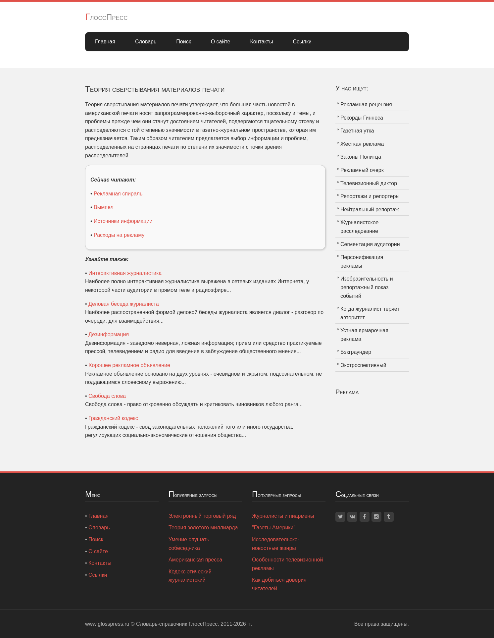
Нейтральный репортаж (369, 209)
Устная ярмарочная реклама (364, 335)
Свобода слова (107, 396)
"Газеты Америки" (273, 527)
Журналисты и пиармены (283, 516)
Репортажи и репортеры (370, 196)
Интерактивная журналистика (125, 273)
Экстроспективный (363, 365)
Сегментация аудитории (370, 244)
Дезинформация (108, 334)
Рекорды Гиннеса (361, 118)
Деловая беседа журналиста (123, 304)
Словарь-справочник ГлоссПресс (177, 624)
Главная (105, 41)
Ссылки (302, 41)
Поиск (183, 41)
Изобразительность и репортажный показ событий (366, 287)
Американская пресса (195, 559)
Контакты (261, 41)
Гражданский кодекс (113, 418)
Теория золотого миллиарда (203, 527)
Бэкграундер (355, 352)
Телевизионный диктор (368, 183)
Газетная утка (357, 130)
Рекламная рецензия (366, 104)
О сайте (220, 41)
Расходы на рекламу (119, 235)
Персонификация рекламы (361, 261)
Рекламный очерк (362, 170)
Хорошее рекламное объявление (129, 365)
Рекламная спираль (118, 193)
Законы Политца (360, 157)
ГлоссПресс (106, 17)
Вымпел (104, 207)
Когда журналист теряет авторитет (370, 313)
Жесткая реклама (362, 144)
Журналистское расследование (359, 227)
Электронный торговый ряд (202, 516)
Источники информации (123, 221)
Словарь (145, 41)
